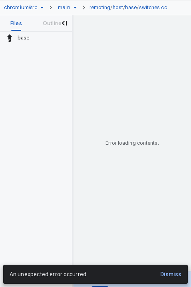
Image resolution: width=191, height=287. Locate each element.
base (131, 7)
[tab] (16, 23)
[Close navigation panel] (64, 23)
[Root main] (64, 7)
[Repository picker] (42, 7)
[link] (130, 7)
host (118, 7)
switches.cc (153, 7)
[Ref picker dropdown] (75, 7)
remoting (100, 7)
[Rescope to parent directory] (10, 38)
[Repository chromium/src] (20, 7)
